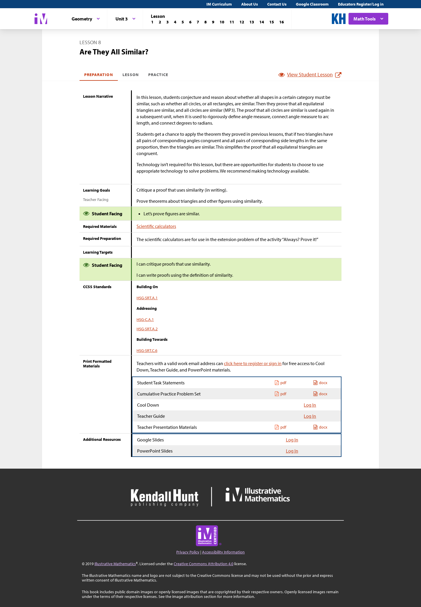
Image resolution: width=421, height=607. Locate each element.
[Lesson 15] (272, 22)
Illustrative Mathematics (115, 563)
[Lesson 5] (183, 22)
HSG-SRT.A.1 (147, 297)
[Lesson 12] (242, 22)
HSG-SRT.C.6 (147, 350)
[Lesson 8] (205, 22)
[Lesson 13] (252, 22)
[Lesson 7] (198, 22)
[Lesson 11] (232, 22)
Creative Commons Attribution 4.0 (203, 563)
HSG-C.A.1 (145, 319)
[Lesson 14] (262, 22)
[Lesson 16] (282, 22)
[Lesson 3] (167, 22)
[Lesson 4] (175, 22)
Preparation (98, 74)
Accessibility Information (223, 552)
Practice (158, 74)
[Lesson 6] (190, 22)
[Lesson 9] (213, 22)
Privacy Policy (187, 552)
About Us (249, 4)
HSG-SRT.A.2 (147, 328)
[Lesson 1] (152, 22)
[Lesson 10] (222, 22)
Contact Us (277, 4)
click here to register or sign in (253, 363)
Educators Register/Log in (361, 4)
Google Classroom (312, 4)
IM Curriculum (219, 4)
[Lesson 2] (160, 22)
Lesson (130, 74)
